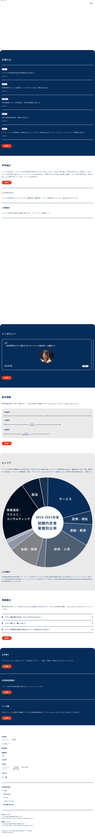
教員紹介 (6, 208)
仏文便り (5, 655)
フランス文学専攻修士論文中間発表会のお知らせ (18, 73)
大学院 (4, 764)
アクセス (5, 797)
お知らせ (6, 59)
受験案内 (6, 600)
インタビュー (9, 333)
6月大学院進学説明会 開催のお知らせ (15, 117)
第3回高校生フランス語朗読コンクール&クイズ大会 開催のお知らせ (25, 87)
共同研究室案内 (8, 680)
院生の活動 (25, 767)
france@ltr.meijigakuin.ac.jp (25, 818)
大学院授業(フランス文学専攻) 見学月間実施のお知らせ (21, 102)
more (7, 146)
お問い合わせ (7, 794)
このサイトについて (8, 801)
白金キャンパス (6, 814)
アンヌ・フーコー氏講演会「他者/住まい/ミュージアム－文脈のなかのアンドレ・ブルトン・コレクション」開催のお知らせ (43, 132)
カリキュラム (8, 193)
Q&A (3, 755)
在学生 (85, 366)
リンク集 (5, 706)
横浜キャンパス (6, 821)
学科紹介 (6, 165)
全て (5, 69)
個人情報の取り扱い (8, 804)
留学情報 (6, 397)
